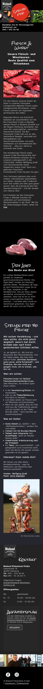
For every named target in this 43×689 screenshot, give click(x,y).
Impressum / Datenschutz (17, 683)
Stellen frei (19, 11)
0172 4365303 (17, 476)
